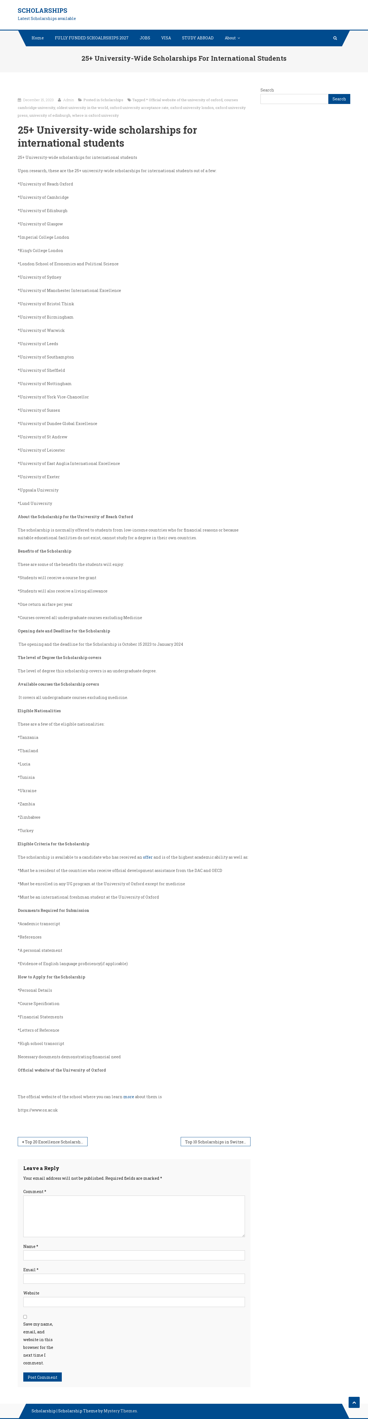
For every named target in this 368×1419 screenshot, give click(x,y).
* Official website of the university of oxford (184, 99)
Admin (68, 99)
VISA (166, 37)
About (230, 37)
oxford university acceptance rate (139, 107)
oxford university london (192, 107)
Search (267, 90)
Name (30, 1246)
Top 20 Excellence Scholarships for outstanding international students (56, 1142)
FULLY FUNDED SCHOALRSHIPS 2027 (92, 37)
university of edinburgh (49, 115)
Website (31, 1293)
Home (38, 37)
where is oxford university (95, 115)
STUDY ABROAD (198, 37)
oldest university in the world (82, 107)
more (128, 1096)
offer (148, 857)
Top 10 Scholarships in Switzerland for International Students (218, 1142)
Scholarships (42, 10)
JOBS (145, 37)
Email (31, 1269)
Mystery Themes (120, 1410)
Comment (34, 1191)
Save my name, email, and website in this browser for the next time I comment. (38, 1343)
